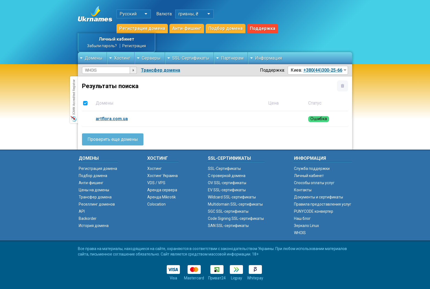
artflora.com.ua (112, 118)
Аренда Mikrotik (161, 197)
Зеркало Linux (306, 225)
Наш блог (302, 218)
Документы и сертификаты (318, 197)
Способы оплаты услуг (314, 183)
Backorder (88, 218)
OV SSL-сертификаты (227, 183)
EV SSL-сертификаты (227, 190)
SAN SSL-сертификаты (228, 225)
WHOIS (300, 233)
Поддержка (262, 28)
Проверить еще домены (112, 139)
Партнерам (232, 58)
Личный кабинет (116, 39)
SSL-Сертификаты (191, 58)
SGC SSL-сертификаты (228, 211)
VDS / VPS (156, 183)
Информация (268, 58)
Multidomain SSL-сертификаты (235, 204)
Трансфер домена (160, 70)
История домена (94, 225)
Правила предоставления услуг (322, 204)
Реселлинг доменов (97, 204)
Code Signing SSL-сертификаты (236, 218)
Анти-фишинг (186, 28)
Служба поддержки (312, 168)
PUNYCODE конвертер (313, 211)
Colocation (156, 204)
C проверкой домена (226, 175)
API (82, 211)
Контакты (303, 190)
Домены (94, 58)
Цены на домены (94, 190)
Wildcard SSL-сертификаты (232, 197)
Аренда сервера (162, 190)
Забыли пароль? (102, 46)
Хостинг (122, 58)
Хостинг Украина (162, 175)
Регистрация (134, 46)
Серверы (151, 58)
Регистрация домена (142, 28)
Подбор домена (225, 28)
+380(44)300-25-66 (322, 70)
